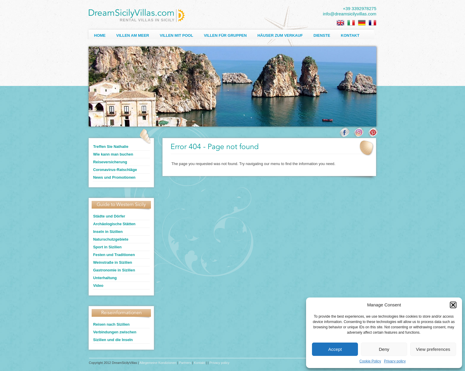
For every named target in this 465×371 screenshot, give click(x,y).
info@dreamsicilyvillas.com (349, 13)
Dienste (321, 35)
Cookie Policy (370, 361)
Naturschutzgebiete (110, 239)
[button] (453, 305)
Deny (384, 349)
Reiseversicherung (110, 162)
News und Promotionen (114, 177)
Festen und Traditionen (114, 254)
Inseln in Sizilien (108, 231)
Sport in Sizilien (107, 247)
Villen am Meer (132, 35)
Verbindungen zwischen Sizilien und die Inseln (114, 336)
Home (100, 35)
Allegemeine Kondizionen (157, 362)
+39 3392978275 (359, 8)
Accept (335, 349)
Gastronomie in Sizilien (114, 270)
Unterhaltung (105, 278)
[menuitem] (340, 23)
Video (98, 285)
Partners (185, 362)
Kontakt (350, 35)
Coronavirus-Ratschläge (115, 169)
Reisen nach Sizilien (111, 324)
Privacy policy (395, 361)
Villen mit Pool (176, 35)
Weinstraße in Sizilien (112, 262)
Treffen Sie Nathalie (110, 146)
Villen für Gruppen (225, 35)
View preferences (433, 349)
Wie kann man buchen (113, 154)
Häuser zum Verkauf (280, 35)
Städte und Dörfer (109, 216)
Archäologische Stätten (114, 224)
